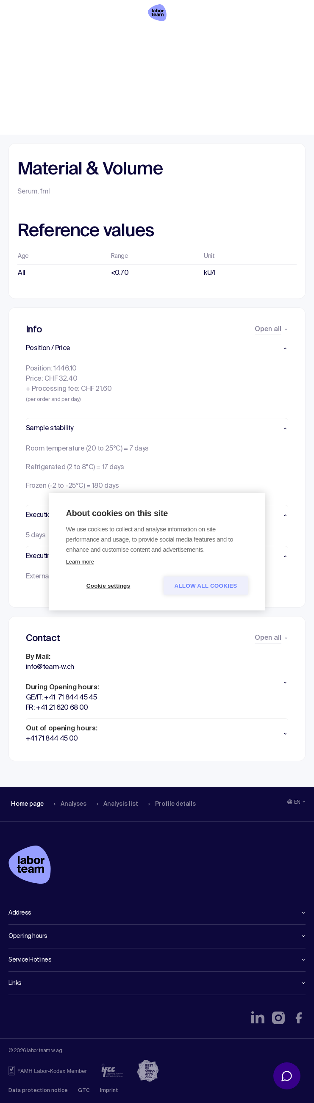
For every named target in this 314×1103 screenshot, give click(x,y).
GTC (84, 1090)
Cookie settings (108, 585)
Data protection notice (38, 1090)
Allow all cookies (205, 585)
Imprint (109, 1090)
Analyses (69, 36)
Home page (27, 36)
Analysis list (115, 36)
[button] (157, 348)
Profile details (169, 36)
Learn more (80, 561)
